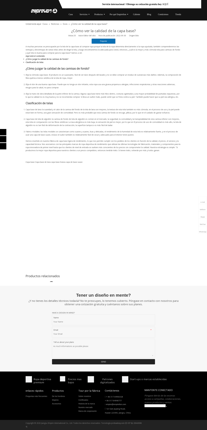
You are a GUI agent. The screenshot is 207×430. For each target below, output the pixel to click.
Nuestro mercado (85, 407)
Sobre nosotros (84, 396)
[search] (155, 405)
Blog (149, 14)
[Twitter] (3, 146)
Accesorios (56, 404)
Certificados (83, 400)
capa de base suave (74, 162)
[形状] (29, 379)
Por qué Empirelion (118, 14)
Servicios (84, 14)
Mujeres (55, 400)
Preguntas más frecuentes (36, 396)
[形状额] (91, 379)
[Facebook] (3, 132)
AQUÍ (165, 4)
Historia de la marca (86, 404)
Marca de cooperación (87, 411)
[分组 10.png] (125, 379)
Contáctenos (163, 14)
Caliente (136, 14)
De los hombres (58, 396)
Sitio (137, 36)
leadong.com (119, 423)
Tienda (178, 14)
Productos (98, 14)
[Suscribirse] (166, 406)
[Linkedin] (3, 139)
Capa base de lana (43, 162)
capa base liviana (58, 162)
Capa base (30, 162)
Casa (71, 14)
